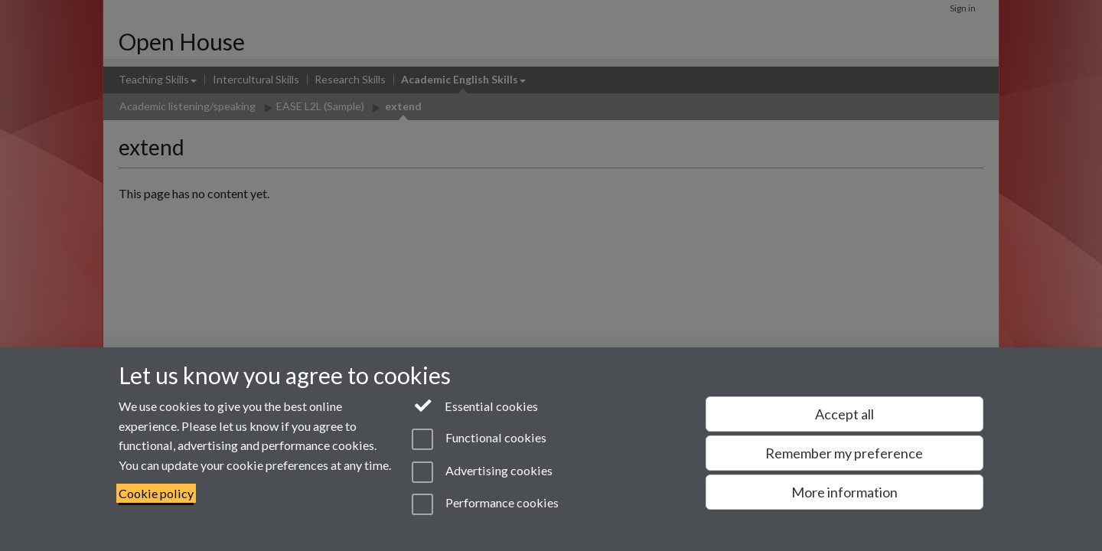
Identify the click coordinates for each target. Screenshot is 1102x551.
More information (844, 492)
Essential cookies (475, 404)
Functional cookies (479, 439)
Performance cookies (485, 504)
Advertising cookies (482, 472)
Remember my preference (844, 453)
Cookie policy (156, 493)
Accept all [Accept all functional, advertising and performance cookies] (844, 414)
